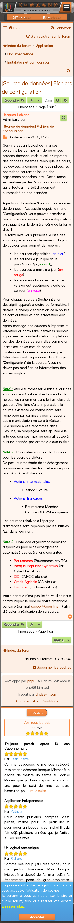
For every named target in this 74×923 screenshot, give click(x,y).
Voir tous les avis (37, 722)
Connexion (22, 17)
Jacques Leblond (16, 115)
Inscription (52, 17)
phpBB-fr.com (46, 694)
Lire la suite (37, 790)
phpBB (32, 681)
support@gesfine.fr (46, 606)
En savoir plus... (13, 906)
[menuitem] (14, 28)
